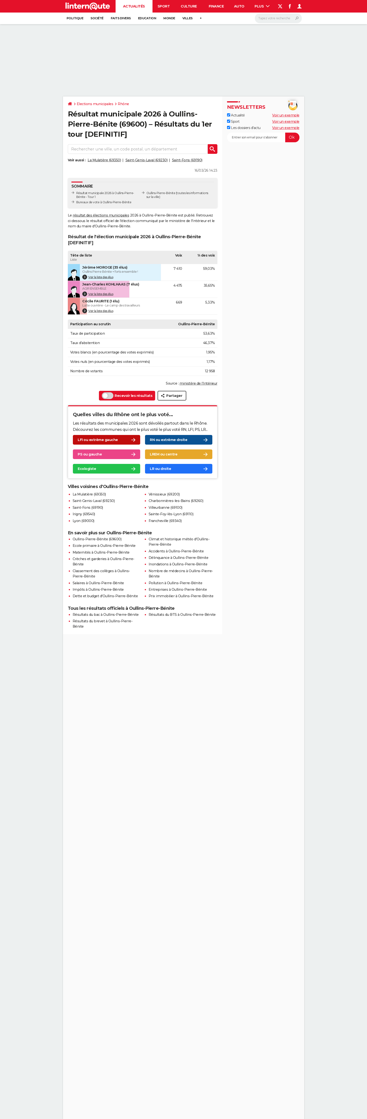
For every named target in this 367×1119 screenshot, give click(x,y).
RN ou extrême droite (168, 440)
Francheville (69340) (165, 521)
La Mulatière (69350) (104, 160)
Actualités (134, 6)
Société (97, 18)
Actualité (236, 115)
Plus (262, 6)
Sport (164, 6)
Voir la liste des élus (97, 277)
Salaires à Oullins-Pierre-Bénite (98, 583)
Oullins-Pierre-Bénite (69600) (97, 539)
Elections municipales (95, 104)
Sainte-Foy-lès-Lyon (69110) (171, 514)
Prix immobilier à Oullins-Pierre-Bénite (181, 596)
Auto (239, 6)
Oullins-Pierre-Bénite (160, 193)
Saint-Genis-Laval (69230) (146, 160)
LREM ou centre (163, 454)
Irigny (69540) (84, 514)
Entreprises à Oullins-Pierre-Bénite (178, 589)
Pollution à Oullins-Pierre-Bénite (175, 583)
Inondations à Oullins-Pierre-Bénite (178, 564)
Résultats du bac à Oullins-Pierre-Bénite (106, 614)
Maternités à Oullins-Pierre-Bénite (101, 552)
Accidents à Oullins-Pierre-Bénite (176, 551)
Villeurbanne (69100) (165, 507)
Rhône (123, 104)
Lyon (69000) (83, 521)
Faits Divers (121, 18)
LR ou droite (160, 469)
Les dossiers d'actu (244, 128)
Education (147, 18)
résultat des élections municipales (101, 215)
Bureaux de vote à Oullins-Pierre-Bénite (104, 202)
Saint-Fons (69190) (187, 160)
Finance (216, 6)
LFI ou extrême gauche (98, 440)
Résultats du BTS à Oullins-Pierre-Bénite (182, 614)
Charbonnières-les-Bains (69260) (176, 501)
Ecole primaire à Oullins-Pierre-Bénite (104, 545)
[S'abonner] (263, 137)
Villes (187, 18)
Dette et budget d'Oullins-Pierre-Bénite (105, 596)
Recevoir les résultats (127, 395)
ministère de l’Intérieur (198, 383)
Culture (189, 6)
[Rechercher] (278, 18)
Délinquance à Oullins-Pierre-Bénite (178, 558)
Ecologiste (87, 469)
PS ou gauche (90, 454)
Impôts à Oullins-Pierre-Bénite (98, 589)
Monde (169, 18)
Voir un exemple (285, 115)
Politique (75, 18)
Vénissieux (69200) (164, 494)
